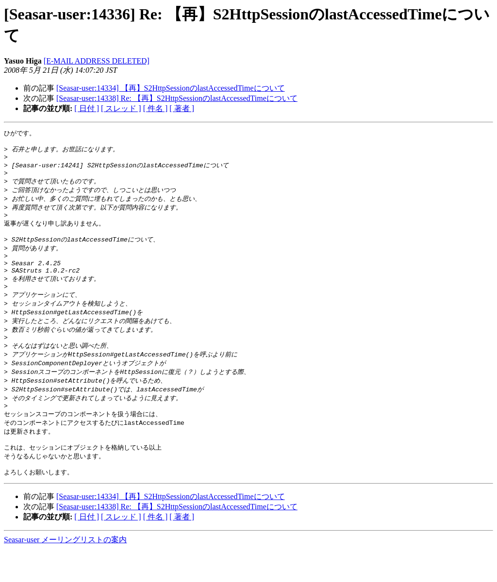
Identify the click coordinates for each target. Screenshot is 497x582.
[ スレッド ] (121, 108)
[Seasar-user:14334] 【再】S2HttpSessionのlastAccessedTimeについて (170, 88)
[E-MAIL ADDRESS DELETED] (96, 61)
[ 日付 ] (86, 108)
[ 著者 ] (181, 108)
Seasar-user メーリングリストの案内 (65, 572)
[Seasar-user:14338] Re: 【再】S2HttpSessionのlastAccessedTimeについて (177, 98)
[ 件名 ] (155, 108)
